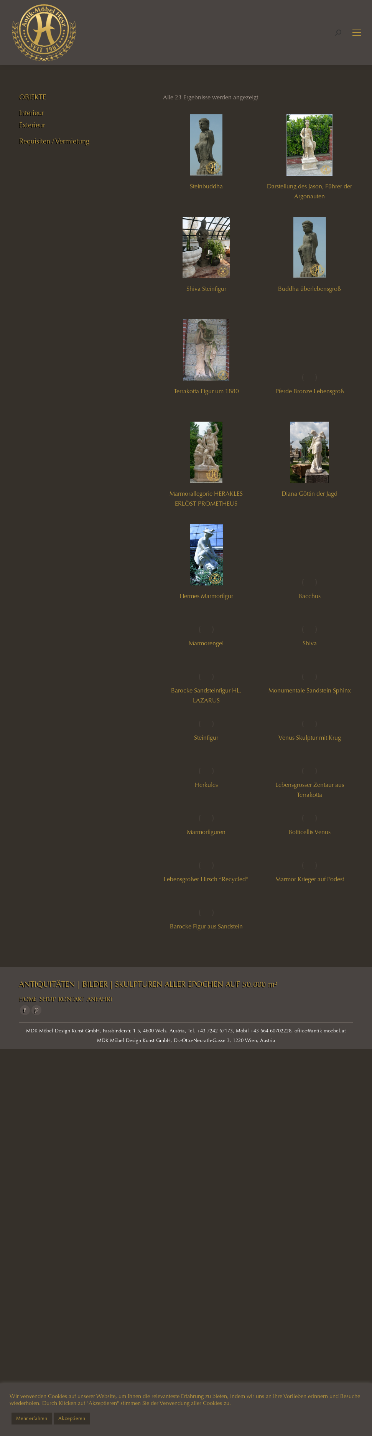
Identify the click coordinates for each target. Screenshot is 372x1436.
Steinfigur (206, 737)
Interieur (31, 113)
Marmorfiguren (206, 832)
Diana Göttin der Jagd (309, 493)
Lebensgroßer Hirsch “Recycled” (206, 879)
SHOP (48, 999)
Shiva (310, 643)
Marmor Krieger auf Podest (309, 879)
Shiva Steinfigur (206, 288)
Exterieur (32, 125)
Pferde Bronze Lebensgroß (309, 391)
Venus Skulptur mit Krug (309, 737)
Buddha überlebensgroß (309, 288)
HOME (28, 999)
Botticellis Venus (309, 832)
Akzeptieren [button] (71, 1418)
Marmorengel (206, 643)
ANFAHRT (100, 999)
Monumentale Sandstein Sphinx (309, 690)
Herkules (206, 784)
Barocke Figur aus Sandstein (206, 926)
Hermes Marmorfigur (206, 596)
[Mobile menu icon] (356, 32)
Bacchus (309, 596)
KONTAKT (71, 999)
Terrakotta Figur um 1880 (206, 391)
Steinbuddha (206, 186)
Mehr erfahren (31, 1418)
